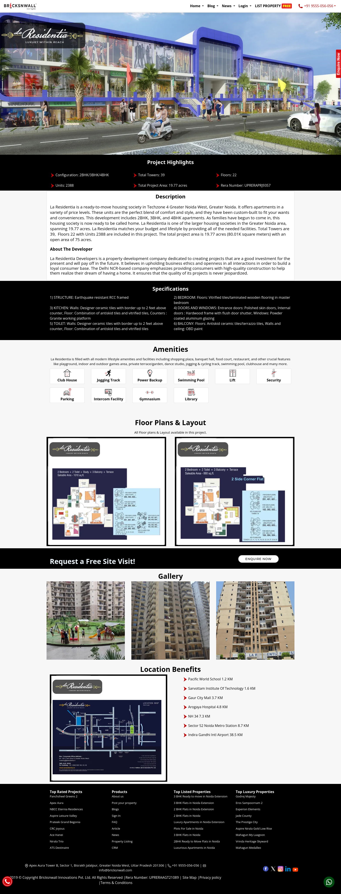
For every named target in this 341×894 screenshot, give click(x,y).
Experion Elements (248, 809)
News (115, 835)
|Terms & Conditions (115, 882)
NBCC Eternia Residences (66, 809)
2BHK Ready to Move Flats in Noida (197, 841)
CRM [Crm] (115, 848)
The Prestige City (247, 822)
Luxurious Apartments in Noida (194, 848)
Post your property (124, 803)
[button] (274, 6)
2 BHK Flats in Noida (187, 816)
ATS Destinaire (59, 848)
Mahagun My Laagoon (250, 835)
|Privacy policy (209, 877)
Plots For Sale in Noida (188, 828)
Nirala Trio (57, 841)
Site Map (189, 877)
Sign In (116, 816)
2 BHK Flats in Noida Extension (194, 809)
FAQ (114, 822)
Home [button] (195, 5)
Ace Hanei (56, 835)
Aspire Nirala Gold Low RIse (254, 828)
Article (116, 828)
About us (118, 796)
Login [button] (244, 5)
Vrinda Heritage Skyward (252, 841)
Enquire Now (258, 559)
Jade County (243, 816)
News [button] (227, 5)
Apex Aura (56, 803)
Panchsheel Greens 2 (63, 796)
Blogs (115, 809)
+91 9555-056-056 (315, 6)
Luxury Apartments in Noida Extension (199, 822)
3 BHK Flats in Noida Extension (194, 803)
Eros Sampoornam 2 (249, 803)
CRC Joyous (57, 828)
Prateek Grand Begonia (65, 822)
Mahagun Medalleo (248, 848)
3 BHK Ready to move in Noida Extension (200, 796)
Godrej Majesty (246, 796)
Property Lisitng (122, 841)
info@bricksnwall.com (115, 870)
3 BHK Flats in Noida (187, 835)
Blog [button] (211, 5)
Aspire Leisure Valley (63, 816)
